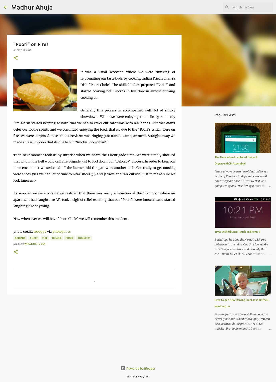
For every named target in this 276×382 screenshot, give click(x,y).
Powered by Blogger (138, 368)
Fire (45, 238)
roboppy (40, 231)
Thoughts (84, 238)
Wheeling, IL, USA (34, 243)
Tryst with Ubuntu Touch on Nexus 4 (237, 231)
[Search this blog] (252, 7)
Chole (34, 238)
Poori (69, 238)
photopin (60, 231)
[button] (15, 58)
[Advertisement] (94, 328)
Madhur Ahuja (32, 7)
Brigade (20, 238)
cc (69, 231)
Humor (56, 238)
